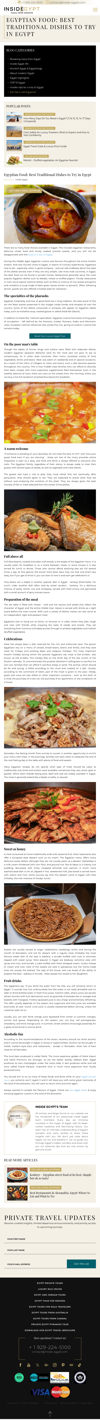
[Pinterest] (63, 1365)
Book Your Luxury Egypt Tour (50, 337)
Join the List (81, 1264)
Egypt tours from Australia (50, 1313)
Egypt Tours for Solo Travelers (50, 1307)
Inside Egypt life (19, 63)
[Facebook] (20, 1365)
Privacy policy (51, 1404)
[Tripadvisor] (72, 1365)
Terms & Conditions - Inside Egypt (76, 1404)
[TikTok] (80, 1365)
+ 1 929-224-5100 (50, 1348)
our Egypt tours (78, 1091)
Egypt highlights (19, 78)
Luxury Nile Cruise (50, 1290)
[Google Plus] (46, 1365)
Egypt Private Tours (50, 1284)
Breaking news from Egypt (25, 59)
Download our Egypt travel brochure (50, 1331)
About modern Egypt (22, 73)
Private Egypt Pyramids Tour (50, 1325)
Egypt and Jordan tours (50, 1296)
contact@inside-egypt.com (50, 1352)
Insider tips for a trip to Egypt (27, 87)
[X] (37, 1365)
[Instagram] (55, 1365)
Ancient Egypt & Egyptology (26, 68)
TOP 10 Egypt (17, 82)
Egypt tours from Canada (50, 1319)
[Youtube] (28, 1365)
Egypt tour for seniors (50, 1301)
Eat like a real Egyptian (23, 92)
